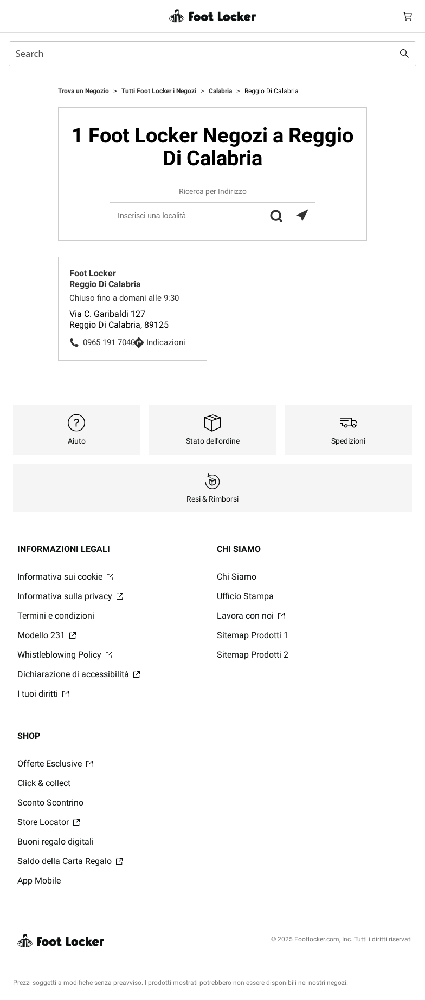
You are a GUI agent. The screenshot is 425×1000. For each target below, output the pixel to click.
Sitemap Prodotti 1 (252, 635)
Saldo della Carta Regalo (70, 861)
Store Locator (48, 822)
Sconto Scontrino (50, 802)
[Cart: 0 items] (407, 16)
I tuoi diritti (43, 694)
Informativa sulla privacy (70, 596)
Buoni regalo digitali (55, 841)
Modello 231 (46, 635)
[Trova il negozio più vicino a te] (302, 216)
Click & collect (43, 783)
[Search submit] (404, 54)
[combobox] (212, 54)
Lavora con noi (251, 616)
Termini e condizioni (55, 616)
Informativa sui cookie (65, 577)
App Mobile (39, 880)
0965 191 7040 (108, 342)
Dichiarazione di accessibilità (78, 674)
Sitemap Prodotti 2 (252, 655)
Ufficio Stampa (245, 596)
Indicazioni (165, 342)
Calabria (221, 91)
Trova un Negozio (84, 91)
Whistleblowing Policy (64, 655)
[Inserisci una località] (212, 215)
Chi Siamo (236, 577)
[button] (276, 216)
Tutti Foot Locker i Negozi (159, 91)
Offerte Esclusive (55, 763)
